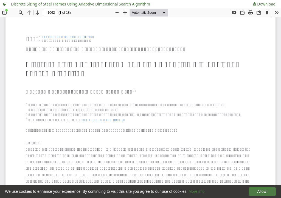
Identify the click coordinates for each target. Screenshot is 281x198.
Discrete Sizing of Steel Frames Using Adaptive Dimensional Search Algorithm (80, 4)
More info (196, 191)
